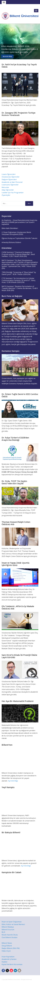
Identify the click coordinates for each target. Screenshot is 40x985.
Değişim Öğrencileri (9, 179)
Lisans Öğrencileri (8, 174)
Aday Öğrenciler (8, 190)
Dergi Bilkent (7, 946)
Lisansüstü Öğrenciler (10, 185)
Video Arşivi (6, 951)
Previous (2, 41)
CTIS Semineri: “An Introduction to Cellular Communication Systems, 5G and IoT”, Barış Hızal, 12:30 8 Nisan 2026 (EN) (18, 280)
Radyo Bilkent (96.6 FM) (11, 948)
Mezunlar (5, 187)
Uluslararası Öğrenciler (10, 177)
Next (38, 41)
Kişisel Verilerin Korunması (12, 964)
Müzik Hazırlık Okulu (10, 935)
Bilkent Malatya (8, 927)
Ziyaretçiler (6, 195)
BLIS (3, 932)
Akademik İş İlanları (9, 959)
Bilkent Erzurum (8, 929)
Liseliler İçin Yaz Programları (13, 192)
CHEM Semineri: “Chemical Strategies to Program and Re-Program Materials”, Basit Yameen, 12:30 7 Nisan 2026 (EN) (18, 254)
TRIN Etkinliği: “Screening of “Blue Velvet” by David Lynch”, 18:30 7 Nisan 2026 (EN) (19, 273)
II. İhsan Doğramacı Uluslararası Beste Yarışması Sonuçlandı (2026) (16, 233)
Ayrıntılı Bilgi (7, 56)
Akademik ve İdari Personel (12, 182)
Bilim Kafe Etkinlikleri (10, 228)
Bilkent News (7, 943)
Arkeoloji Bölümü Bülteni (11, 242)
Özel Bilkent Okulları (9, 937)
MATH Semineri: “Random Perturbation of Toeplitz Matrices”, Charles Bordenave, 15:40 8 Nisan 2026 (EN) (20, 288)
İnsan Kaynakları (8, 956)
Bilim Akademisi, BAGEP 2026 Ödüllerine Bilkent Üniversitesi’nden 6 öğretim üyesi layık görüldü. (19, 49)
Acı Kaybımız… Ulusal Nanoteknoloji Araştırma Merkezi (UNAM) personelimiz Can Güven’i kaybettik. (19, 222)
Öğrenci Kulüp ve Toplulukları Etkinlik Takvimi (19, 238)
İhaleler (4, 962)
